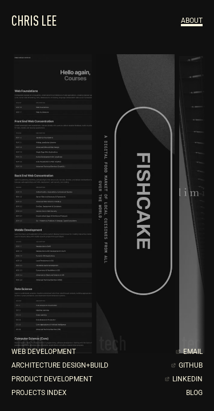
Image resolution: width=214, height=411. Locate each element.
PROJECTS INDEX (39, 393)
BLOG (194, 393)
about (192, 21)
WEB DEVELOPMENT (43, 352)
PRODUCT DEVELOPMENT (51, 379)
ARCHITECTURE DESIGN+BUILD (59, 365)
